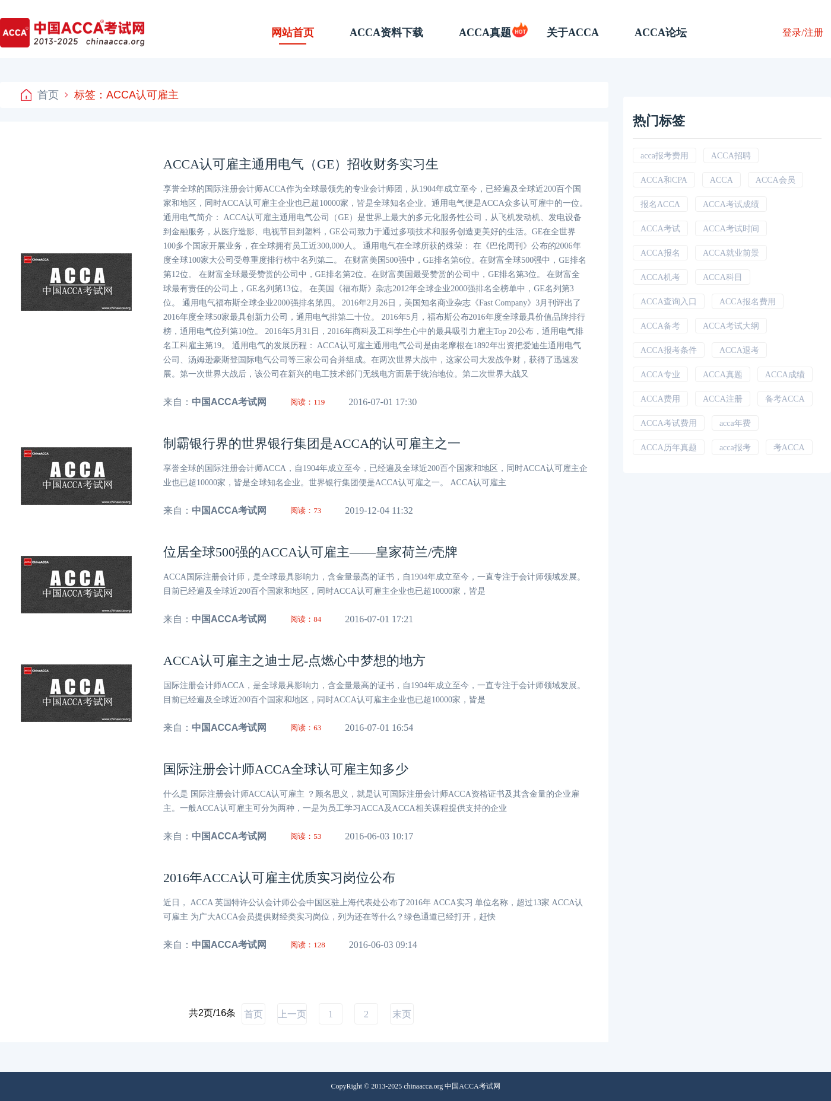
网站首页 (292, 33)
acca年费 (735, 423)
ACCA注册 (723, 398)
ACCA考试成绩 (731, 204)
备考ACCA (785, 398)
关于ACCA (573, 33)
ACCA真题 (485, 33)
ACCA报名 (660, 253)
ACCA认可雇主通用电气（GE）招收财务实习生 (301, 164)
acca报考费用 (664, 155)
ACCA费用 (660, 398)
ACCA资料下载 (386, 33)
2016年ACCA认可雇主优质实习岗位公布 (279, 877)
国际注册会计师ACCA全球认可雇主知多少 (285, 769)
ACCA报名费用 (747, 301)
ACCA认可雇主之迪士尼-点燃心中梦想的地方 (294, 660)
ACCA (721, 180)
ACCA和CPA (663, 180)
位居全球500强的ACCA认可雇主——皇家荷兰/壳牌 (310, 552)
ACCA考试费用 (668, 423)
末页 (401, 1014)
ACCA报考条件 (668, 350)
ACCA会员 (775, 180)
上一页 (292, 1014)
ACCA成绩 (785, 374)
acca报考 (735, 447)
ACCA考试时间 (731, 228)
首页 (40, 95)
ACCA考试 (660, 228)
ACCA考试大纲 (731, 326)
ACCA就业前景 (731, 253)
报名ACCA (660, 204)
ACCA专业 (660, 374)
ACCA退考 (739, 350)
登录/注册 (802, 32)
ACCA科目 (723, 277)
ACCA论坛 (661, 33)
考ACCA (789, 447)
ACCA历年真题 (668, 447)
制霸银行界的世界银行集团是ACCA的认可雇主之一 (312, 443)
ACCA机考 (660, 277)
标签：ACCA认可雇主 (122, 95)
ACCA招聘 (731, 155)
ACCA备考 (660, 326)
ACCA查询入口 (668, 301)
